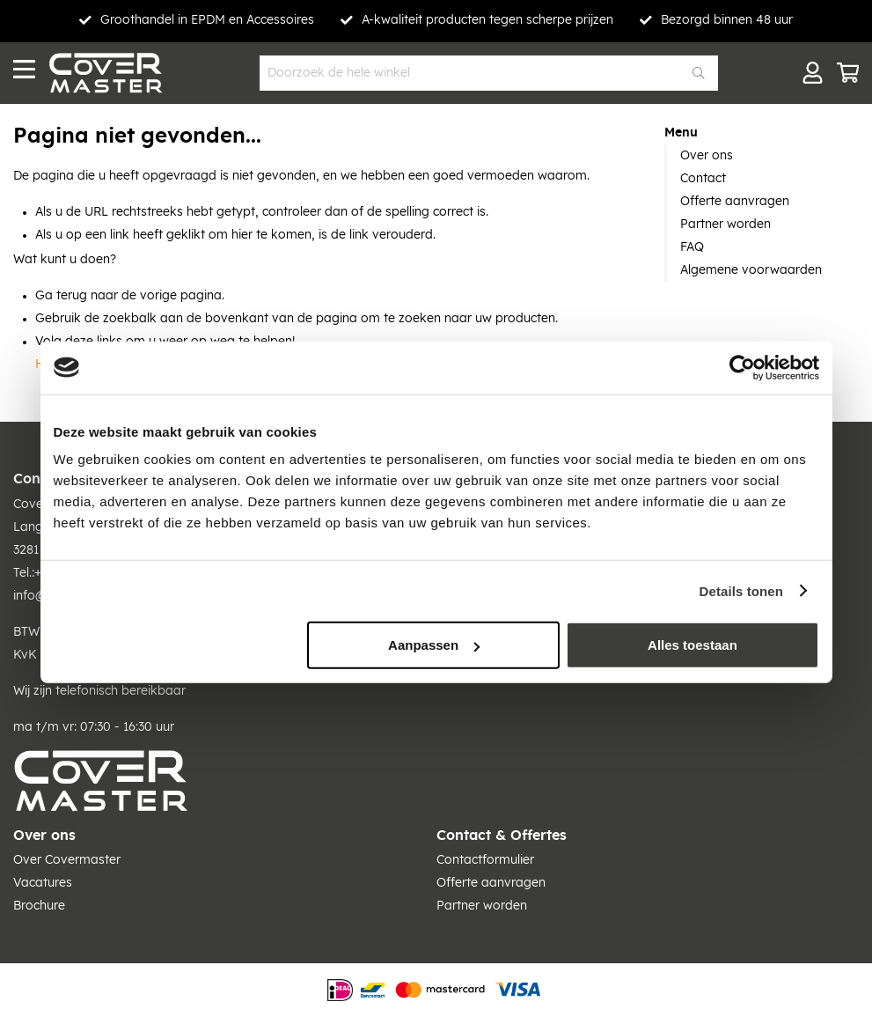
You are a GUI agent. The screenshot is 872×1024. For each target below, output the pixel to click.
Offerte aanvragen (734, 201)
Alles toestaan (692, 644)
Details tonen (741, 590)
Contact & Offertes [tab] (501, 836)
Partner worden (725, 224)
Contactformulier (485, 860)
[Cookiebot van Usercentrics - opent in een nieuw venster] (742, 367)
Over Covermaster (67, 860)
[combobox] (489, 73)
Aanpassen (434, 644)
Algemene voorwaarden (751, 270)
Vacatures (42, 883)
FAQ (692, 247)
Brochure (39, 906)
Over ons (706, 156)
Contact (703, 179)
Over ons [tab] (44, 836)
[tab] (761, 133)
